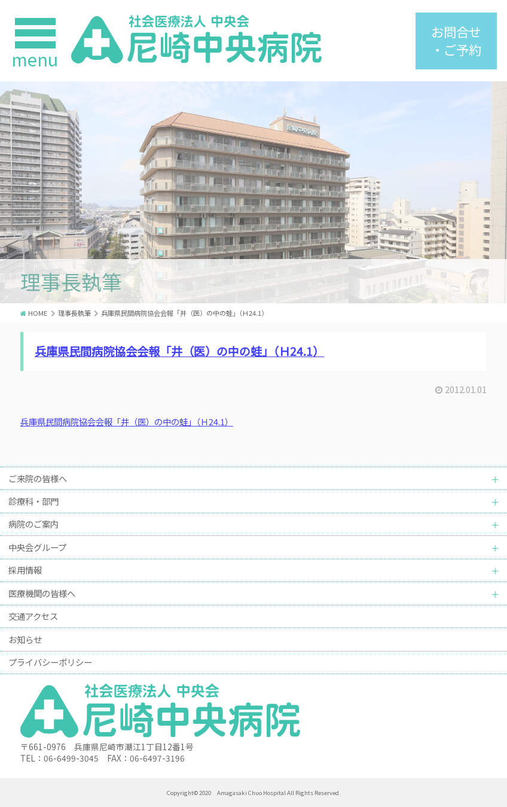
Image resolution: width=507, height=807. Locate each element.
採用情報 (25, 570)
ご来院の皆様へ (37, 478)
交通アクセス (33, 616)
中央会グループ (37, 547)
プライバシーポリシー (50, 662)
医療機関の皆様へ (41, 593)
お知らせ (25, 639)
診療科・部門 (33, 501)
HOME (37, 313)
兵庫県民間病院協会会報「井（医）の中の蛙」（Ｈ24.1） (179, 351)
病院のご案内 (33, 523)
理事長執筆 (74, 313)
